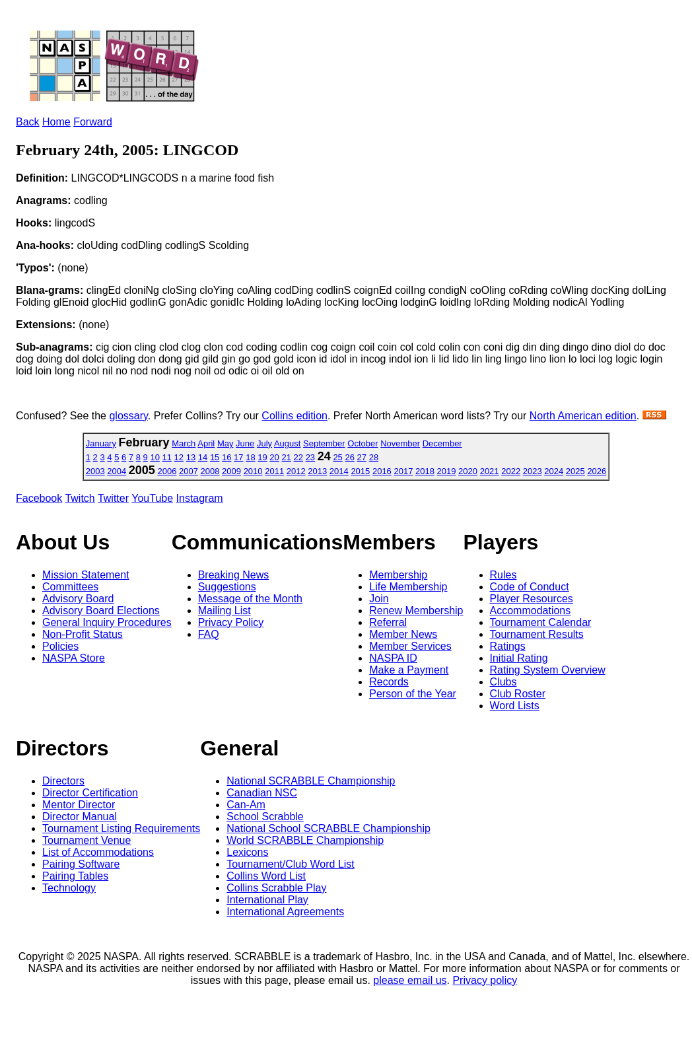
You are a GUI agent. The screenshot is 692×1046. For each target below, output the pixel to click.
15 (214, 457)
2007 (188, 471)
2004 (116, 471)
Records (389, 681)
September (324, 443)
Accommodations (530, 610)
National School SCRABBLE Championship (328, 828)
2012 (296, 471)
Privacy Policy (231, 622)
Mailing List (224, 610)
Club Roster (517, 693)
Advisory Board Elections (101, 610)
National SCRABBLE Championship (310, 780)
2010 (253, 471)
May (225, 443)
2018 (424, 471)
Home (56, 121)
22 (298, 457)
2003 (95, 471)
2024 (553, 471)
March (183, 443)
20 (274, 457)
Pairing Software (81, 864)
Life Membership (408, 586)
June (245, 443)
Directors (63, 780)
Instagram (199, 498)
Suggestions (227, 586)
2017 (403, 471)
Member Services (410, 646)
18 (250, 457)
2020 (467, 471)
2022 (510, 471)
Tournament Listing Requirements (121, 828)
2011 (274, 471)
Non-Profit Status (82, 634)
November (400, 443)
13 (190, 457)
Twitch (79, 498)
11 (167, 457)
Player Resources (531, 598)
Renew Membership (416, 610)
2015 (360, 471)
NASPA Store (73, 658)
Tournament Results (537, 634)
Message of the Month (250, 598)
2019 (446, 471)
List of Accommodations (98, 852)
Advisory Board (78, 598)
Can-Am (245, 804)
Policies (60, 646)
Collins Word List (266, 876)
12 (179, 457)
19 (262, 457)
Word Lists (514, 705)
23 (310, 457)
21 (286, 457)
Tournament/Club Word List (290, 864)
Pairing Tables (75, 876)
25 (337, 457)
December (442, 443)
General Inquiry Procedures (107, 622)
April (206, 443)
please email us (409, 980)
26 (349, 457)
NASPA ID (393, 658)
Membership (398, 574)
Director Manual (79, 816)
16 (226, 457)
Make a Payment (408, 670)
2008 (210, 471)
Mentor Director (78, 804)
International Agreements (285, 911)
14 (202, 457)
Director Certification (90, 792)
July (264, 443)
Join (378, 598)
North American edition (583, 415)
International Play (267, 899)
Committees (70, 586)
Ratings (508, 646)
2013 (317, 471)
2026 (596, 471)
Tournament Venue (86, 840)
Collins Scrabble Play (276, 887)
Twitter (113, 498)
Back (28, 121)
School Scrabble (265, 816)
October (362, 443)
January (101, 443)
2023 (532, 471)
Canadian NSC (261, 792)
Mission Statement (85, 574)
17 (238, 457)
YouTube (152, 498)
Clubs (503, 681)
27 (361, 457)
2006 (166, 471)
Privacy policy (484, 980)
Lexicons (247, 852)
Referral (388, 622)
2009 (231, 471)
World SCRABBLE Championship (305, 840)
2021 (489, 471)
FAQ (208, 634)
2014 (339, 471)
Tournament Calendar (541, 622)
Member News (403, 634)
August (287, 443)
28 (373, 457)
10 (154, 457)
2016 (382, 471)
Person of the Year (412, 693)
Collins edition (294, 415)
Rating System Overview (548, 670)
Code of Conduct (529, 586)
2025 (575, 471)
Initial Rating (519, 658)
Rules (503, 574)
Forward (92, 121)
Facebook (39, 498)
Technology (69, 887)
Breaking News (233, 574)
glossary (128, 415)
